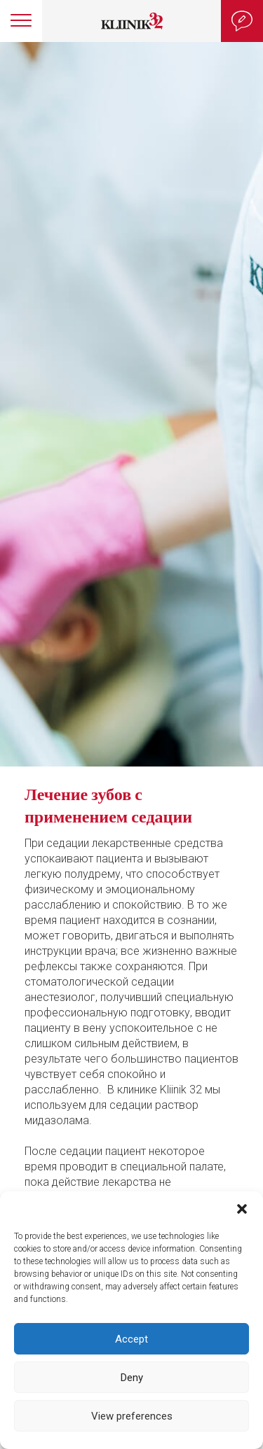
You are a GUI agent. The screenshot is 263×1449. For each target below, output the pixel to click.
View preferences (132, 1416)
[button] (242, 1209)
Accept (131, 1339)
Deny (132, 1377)
